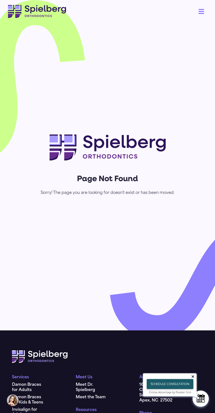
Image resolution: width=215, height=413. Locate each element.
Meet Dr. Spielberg (85, 387)
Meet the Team (91, 397)
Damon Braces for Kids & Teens (27, 400)
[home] (37, 11)
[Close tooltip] (193, 376)
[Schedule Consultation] (201, 399)
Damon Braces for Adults (26, 387)
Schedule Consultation (169, 384)
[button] (201, 11)
